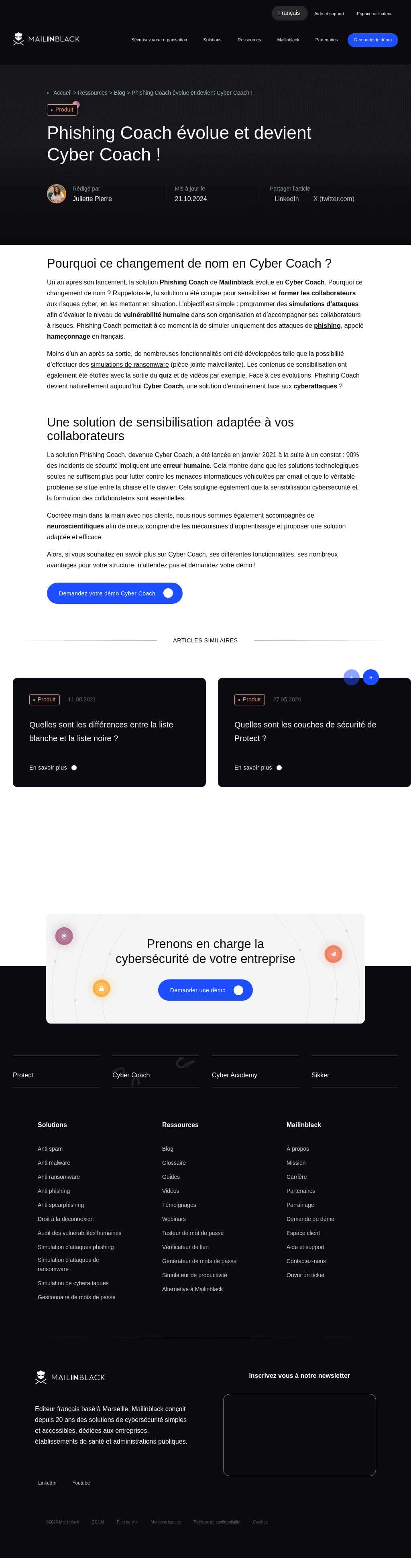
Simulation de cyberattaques (73, 1283)
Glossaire (174, 1163)
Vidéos (170, 1191)
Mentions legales (166, 1522)
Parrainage (300, 1205)
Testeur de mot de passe (193, 1233)
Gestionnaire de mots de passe (77, 1297)
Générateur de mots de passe (199, 1261)
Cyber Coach (131, 1075)
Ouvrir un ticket (305, 1275)
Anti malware (54, 1163)
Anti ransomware (59, 1177)
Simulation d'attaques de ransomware (68, 1265)
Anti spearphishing (61, 1205)
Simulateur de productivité (194, 1275)
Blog (119, 92)
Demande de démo (373, 39)
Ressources (249, 39)
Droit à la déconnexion (66, 1219)
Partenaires (326, 39)
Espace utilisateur (374, 13)
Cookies (260, 1522)
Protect (23, 1075)
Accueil (62, 92)
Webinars (174, 1219)
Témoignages (179, 1205)
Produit (64, 109)
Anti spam (50, 1149)
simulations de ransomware (130, 364)
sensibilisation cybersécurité (310, 487)
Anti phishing (54, 1191)
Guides (171, 1177)
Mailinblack (288, 39)
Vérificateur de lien (185, 1247)
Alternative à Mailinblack (192, 1289)
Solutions (212, 39)
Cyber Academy (234, 1075)
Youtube (81, 1483)
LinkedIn (47, 1483)
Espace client (303, 1233)
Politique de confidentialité (216, 1522)
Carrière (297, 1177)
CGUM (98, 1522)
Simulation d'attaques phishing (76, 1247)
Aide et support (329, 13)
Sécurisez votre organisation (159, 39)
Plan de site (127, 1522)
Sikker (320, 1075)
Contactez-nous (306, 1261)
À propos (298, 1149)
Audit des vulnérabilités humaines (80, 1233)
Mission (296, 1163)
